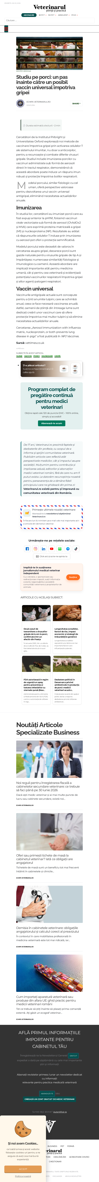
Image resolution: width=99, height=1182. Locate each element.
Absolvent (63, 15)
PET (62, 1146)
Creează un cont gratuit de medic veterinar (50, 1099)
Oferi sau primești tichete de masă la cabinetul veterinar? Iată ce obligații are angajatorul (44, 859)
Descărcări (60, 1157)
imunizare (47, 356)
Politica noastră (23, 1176)
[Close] (43, 1117)
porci (36, 356)
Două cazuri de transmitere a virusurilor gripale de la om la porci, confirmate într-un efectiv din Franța (35, 634)
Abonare (29, 15)
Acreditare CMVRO (79, 1157)
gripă (58, 356)
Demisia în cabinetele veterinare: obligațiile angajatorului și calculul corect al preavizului (47, 929)
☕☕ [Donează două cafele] (75, 369)
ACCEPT (23, 1169)
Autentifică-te (60, 1112)
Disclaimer (57, 1176)
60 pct (42, 15)
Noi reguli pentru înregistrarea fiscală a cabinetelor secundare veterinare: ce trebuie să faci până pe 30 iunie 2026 (48, 786)
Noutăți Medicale (23, 71)
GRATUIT (73, 1056)
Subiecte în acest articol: (30, 353)
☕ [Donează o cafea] (64, 369)
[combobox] (49, 20)
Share (75, 103)
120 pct (51, 15)
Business (52, 1146)
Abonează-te (47, 1094)
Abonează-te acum (51, 423)
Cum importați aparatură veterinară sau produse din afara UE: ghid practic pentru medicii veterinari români (46, 1000)
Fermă (70, 1146)
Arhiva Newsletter (73, 1176)
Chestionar (55, 1161)
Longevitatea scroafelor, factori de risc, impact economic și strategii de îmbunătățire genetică (66, 633)
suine (19, 356)
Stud (73, 15)
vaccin (28, 356)
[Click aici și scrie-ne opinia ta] (51, 556)
